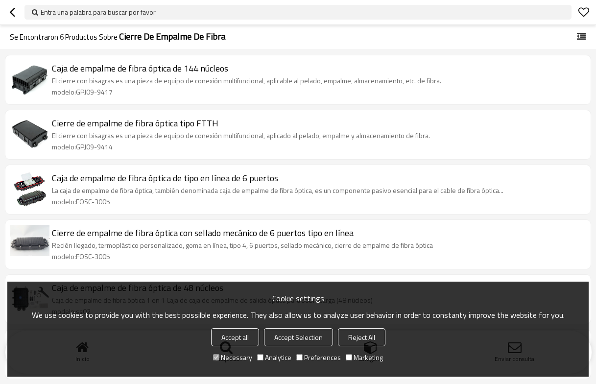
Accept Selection (298, 337)
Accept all (235, 337)
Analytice (274, 357)
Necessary (232, 357)
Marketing (364, 357)
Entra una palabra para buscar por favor (98, 12)
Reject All (361, 337)
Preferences (318, 357)
